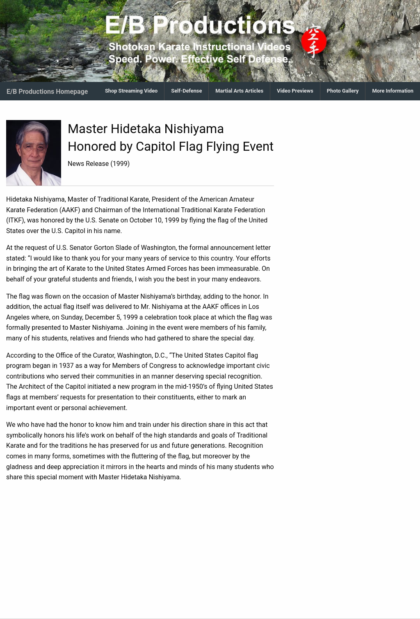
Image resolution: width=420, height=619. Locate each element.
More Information (392, 91)
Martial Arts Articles (239, 91)
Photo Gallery (343, 91)
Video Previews (295, 91)
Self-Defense (186, 91)
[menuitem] (131, 91)
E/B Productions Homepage (47, 91)
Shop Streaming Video (131, 91)
